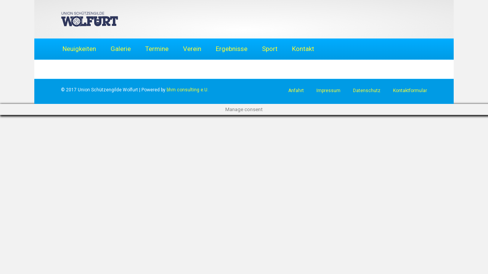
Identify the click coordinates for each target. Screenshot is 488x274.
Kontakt (303, 49)
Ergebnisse (231, 49)
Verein (192, 49)
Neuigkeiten (79, 49)
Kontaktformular (410, 90)
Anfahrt (296, 90)
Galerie (121, 49)
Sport (270, 49)
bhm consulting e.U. (188, 89)
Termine (157, 49)
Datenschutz (366, 90)
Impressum (328, 90)
